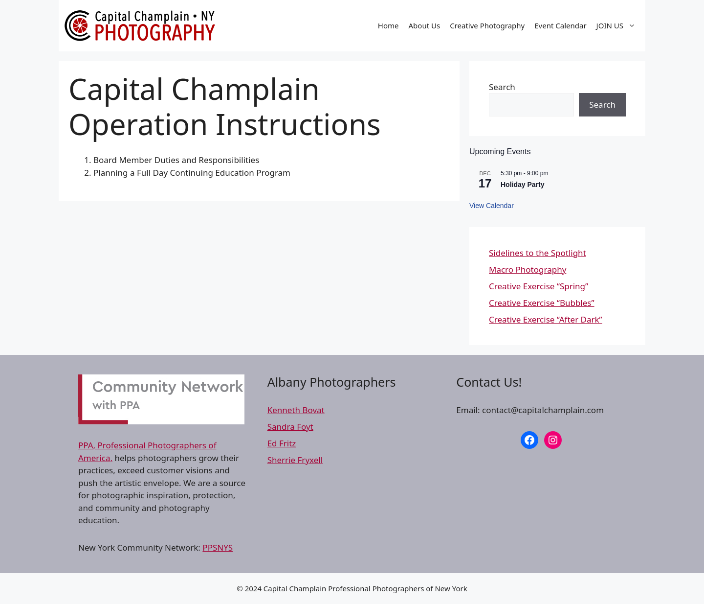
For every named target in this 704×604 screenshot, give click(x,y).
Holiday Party (522, 184)
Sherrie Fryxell (295, 459)
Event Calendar (560, 25)
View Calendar (491, 205)
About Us (424, 25)
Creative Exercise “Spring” (538, 286)
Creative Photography (487, 25)
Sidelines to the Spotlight (537, 252)
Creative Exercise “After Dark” (545, 319)
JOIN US (618, 25)
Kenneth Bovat (296, 410)
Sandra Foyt (290, 426)
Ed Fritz (281, 443)
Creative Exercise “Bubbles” (541, 302)
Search (502, 87)
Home (388, 25)
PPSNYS (217, 547)
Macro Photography (527, 269)
